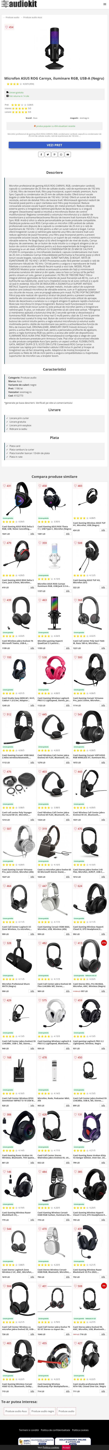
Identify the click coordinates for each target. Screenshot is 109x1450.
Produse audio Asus (32, 17)
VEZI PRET (54, 145)
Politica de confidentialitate (55, 1430)
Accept (66, 1447)
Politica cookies (80, 1430)
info (32, 533)
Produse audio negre (43, 1411)
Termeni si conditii (29, 1430)
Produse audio (12, 17)
